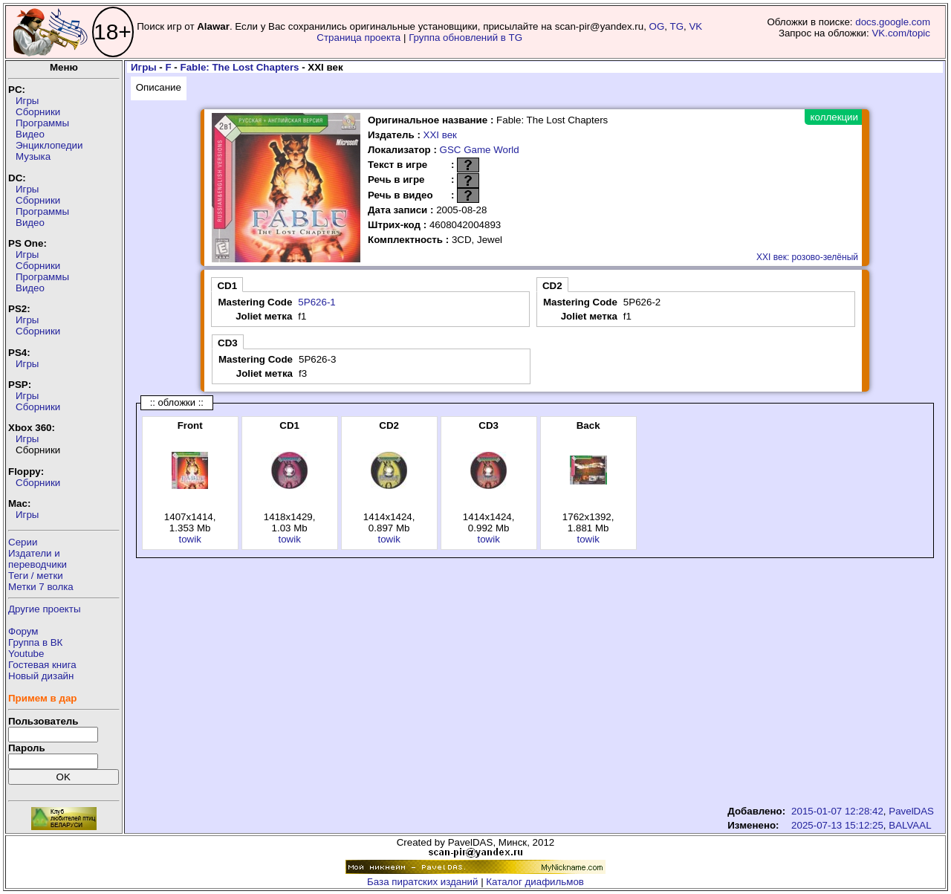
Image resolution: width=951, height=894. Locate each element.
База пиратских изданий (422, 881)
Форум (23, 631)
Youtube (26, 653)
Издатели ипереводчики (37, 559)
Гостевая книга (42, 664)
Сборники (38, 111)
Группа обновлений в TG (465, 37)
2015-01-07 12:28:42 (837, 811)
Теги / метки (35, 575)
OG (657, 26)
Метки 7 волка (41, 586)
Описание (158, 87)
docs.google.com (892, 21)
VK (695, 26)
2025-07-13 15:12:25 (837, 825)
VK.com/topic (901, 33)
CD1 (227, 285)
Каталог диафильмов (535, 881)
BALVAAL (910, 825)
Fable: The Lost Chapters (240, 67)
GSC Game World (479, 149)
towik (189, 539)
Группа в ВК (35, 642)
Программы (42, 123)
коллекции (834, 117)
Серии (22, 542)
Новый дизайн (41, 675)
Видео (30, 134)
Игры (27, 100)
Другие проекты (44, 609)
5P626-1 (316, 302)
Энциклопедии (49, 145)
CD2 (552, 285)
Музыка (33, 156)
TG (677, 26)
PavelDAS (911, 811)
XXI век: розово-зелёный (807, 257)
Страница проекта (358, 37)
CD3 (228, 343)
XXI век (440, 134)
